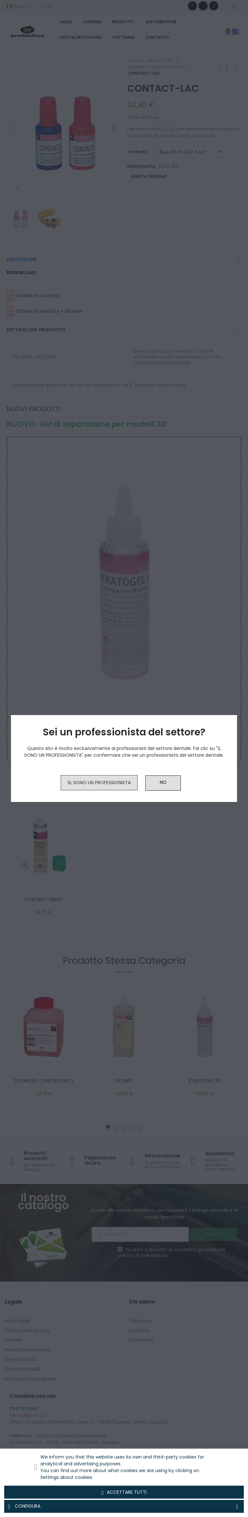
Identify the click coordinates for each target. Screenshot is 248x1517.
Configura (124, 1506)
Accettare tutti (124, 1492)
